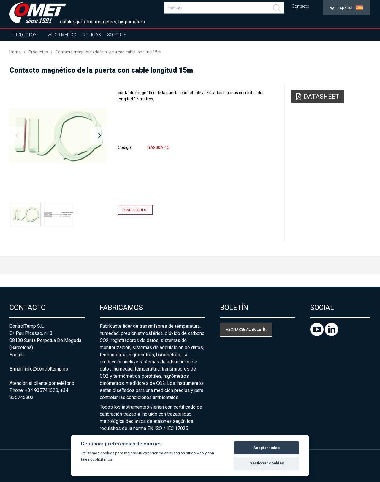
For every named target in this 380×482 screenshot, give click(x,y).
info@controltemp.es (46, 369)
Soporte (116, 34)
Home (15, 52)
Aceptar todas (266, 447)
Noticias (92, 34)
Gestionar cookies (266, 463)
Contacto (300, 6)
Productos (24, 34)
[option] (58, 136)
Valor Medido (62, 34)
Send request (135, 209)
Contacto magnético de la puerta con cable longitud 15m (108, 52)
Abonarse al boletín (246, 329)
